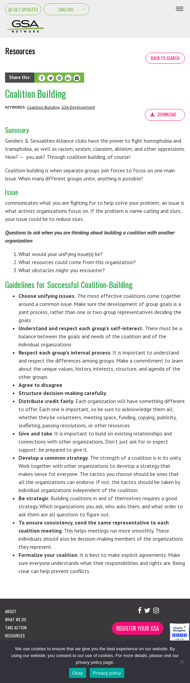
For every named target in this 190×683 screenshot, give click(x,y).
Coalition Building (43, 107)
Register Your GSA (137, 628)
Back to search (165, 58)
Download (167, 114)
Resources (15, 635)
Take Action (16, 627)
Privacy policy (107, 673)
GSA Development (78, 107)
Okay (77, 673)
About (11, 611)
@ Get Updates (23, 9)
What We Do (15, 619)
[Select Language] (66, 9)
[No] (181, 661)
